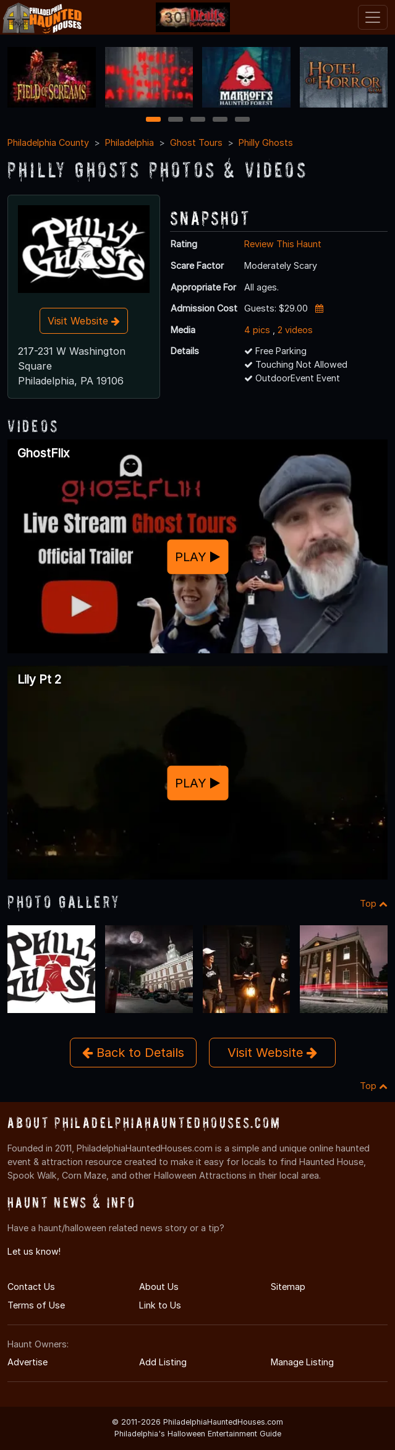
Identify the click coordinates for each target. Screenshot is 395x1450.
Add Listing (163, 1362)
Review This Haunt (282, 244)
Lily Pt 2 (39, 679)
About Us (159, 1286)
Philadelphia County (48, 142)
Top (374, 903)
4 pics (257, 329)
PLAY (197, 556)
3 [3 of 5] (197, 120)
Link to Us (160, 1305)
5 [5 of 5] (242, 120)
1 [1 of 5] (153, 120)
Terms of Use (36, 1305)
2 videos (295, 329)
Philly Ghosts (266, 142)
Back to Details (133, 1052)
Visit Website (84, 321)
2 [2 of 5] (175, 120)
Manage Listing (302, 1362)
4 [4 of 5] (220, 120)
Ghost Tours (196, 142)
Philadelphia (129, 142)
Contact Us (31, 1286)
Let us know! (34, 1251)
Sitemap (288, 1286)
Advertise (27, 1362)
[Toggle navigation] (373, 17)
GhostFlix (43, 453)
